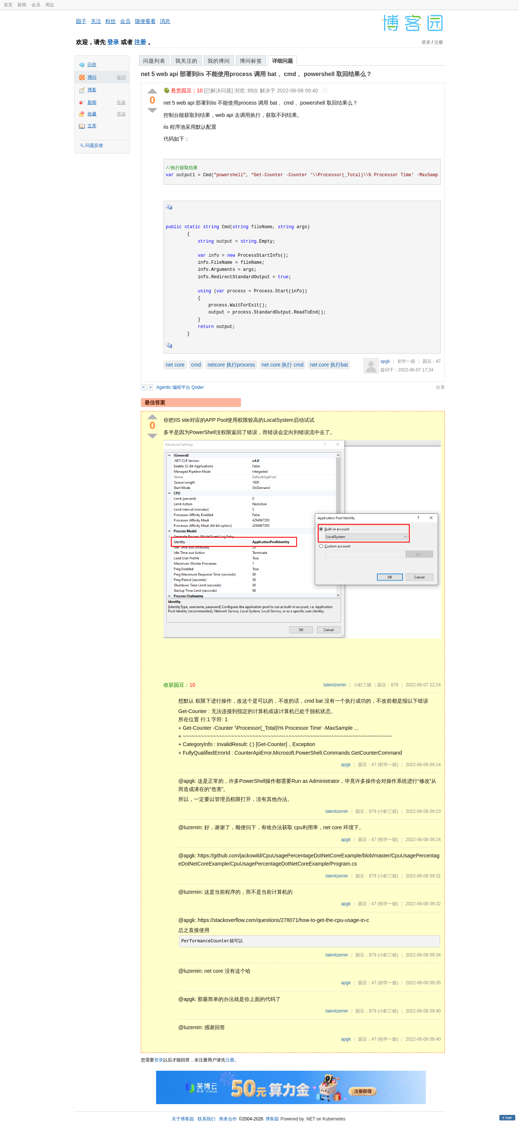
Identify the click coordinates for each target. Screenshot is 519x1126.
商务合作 (228, 1119)
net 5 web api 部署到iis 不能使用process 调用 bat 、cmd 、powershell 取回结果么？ (256, 74)
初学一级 (406, 361)
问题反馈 (94, 145)
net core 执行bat (329, 365)
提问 (121, 77)
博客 (91, 89)
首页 (8, 4)
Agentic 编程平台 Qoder (180, 387)
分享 (440, 387)
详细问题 (282, 61)
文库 (91, 125)
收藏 (91, 113)
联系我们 (206, 1119)
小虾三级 (362, 684)
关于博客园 (183, 1119)
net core (175, 365)
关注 (96, 21)
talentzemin (335, 684)
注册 (140, 42)
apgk (385, 361)
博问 (91, 77)
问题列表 (154, 61)
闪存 (91, 64)
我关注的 (186, 61)
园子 (81, 21)
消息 (165, 21)
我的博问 (219, 61)
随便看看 (145, 21)
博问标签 (251, 61)
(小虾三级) (387, 811)
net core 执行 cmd (283, 365)
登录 (113, 42)
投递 (121, 102)
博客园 (272, 1119)
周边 (49, 4)
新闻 (21, 4)
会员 (36, 4)
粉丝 (110, 21)
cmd (196, 365)
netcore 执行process (231, 365)
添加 (121, 113)
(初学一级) (387, 764)
